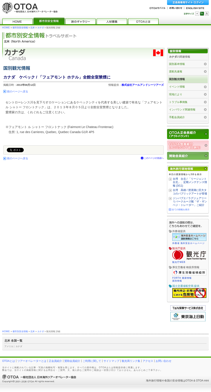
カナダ (40, 27)
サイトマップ (111, 361)
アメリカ (8, 346)
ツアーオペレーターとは (31, 361)
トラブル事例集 (178, 102)
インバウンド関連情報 (182, 109)
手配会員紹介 (177, 117)
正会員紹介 (55, 361)
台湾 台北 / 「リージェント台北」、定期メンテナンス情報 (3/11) (190, 182)
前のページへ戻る (17, 91)
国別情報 (177, 281)
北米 (32, 27)
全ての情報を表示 (180, 209)
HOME (6, 27)
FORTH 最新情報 (182, 278)
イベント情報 (177, 86)
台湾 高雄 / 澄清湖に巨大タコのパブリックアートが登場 (190, 192)
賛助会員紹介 (72, 361)
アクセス (148, 361)
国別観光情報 (177, 79)
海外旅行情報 (154, 380)
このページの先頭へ (154, 158)
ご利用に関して (92, 361)
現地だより (175, 94)
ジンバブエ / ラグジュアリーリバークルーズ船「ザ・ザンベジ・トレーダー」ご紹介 (190, 202)
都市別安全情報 (20, 27)
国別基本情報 (177, 64)
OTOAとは (8, 361)
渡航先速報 (175, 71)
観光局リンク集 (131, 361)
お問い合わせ (163, 361)
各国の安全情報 (173, 380)
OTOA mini (202, 380)
